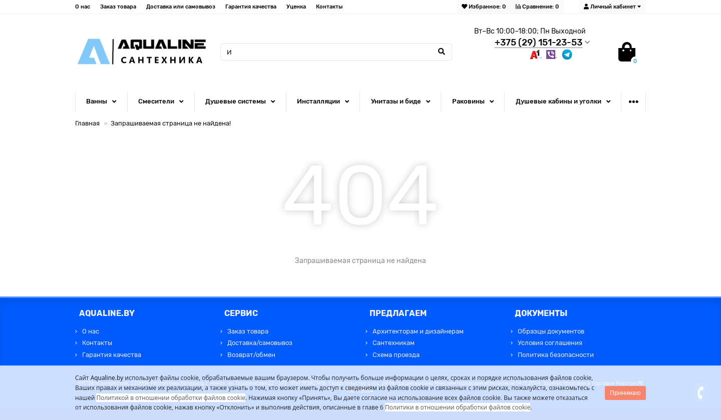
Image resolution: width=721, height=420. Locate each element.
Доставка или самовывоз (180, 7)
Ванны (96, 101)
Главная (87, 123)
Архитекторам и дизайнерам (418, 331)
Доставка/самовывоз (259, 342)
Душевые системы (235, 101)
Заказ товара (118, 7)
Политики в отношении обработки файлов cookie (457, 407)
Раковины (468, 101)
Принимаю (625, 393)
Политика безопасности (556, 354)
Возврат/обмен (251, 354)
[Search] (336, 52)
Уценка (296, 7)
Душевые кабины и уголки (558, 101)
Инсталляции (318, 101)
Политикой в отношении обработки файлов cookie (170, 398)
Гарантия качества (250, 7)
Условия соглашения (550, 342)
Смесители (156, 101)
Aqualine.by (107, 378)
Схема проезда (396, 354)
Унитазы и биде (396, 101)
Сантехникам (394, 342)
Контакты (329, 7)
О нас (82, 7)
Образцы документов (551, 331)
